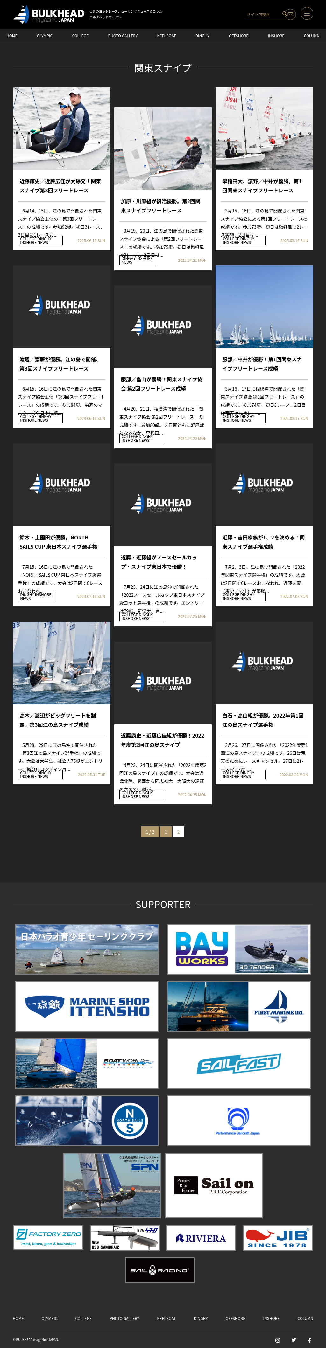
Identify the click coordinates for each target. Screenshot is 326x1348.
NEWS (43, 242)
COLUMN (312, 35)
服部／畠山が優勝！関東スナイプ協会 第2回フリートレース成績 (161, 383)
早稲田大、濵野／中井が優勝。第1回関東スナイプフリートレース (261, 185)
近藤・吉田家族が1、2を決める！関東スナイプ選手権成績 (263, 541)
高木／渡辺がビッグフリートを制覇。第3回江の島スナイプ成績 (57, 720)
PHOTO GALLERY (123, 35)
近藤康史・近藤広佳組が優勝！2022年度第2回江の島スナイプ (162, 740)
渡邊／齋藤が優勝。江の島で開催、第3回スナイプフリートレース (60, 363)
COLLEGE (80, 35)
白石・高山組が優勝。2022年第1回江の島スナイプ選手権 (262, 720)
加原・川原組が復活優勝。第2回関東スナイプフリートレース (160, 205)
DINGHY (202, 35)
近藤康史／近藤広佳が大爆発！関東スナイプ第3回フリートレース (60, 185)
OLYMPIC (45, 35)
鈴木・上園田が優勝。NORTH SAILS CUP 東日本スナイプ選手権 (58, 541)
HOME (11, 35)
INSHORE (276, 35)
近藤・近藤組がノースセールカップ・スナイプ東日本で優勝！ (159, 561)
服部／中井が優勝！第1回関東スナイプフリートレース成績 (261, 363)
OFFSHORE (238, 35)
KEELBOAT (166, 35)
